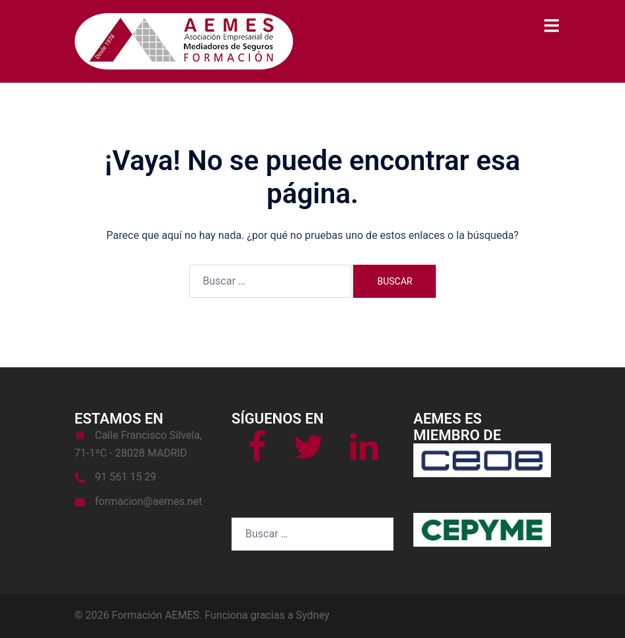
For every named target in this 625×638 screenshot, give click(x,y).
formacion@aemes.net (148, 501)
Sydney (312, 615)
